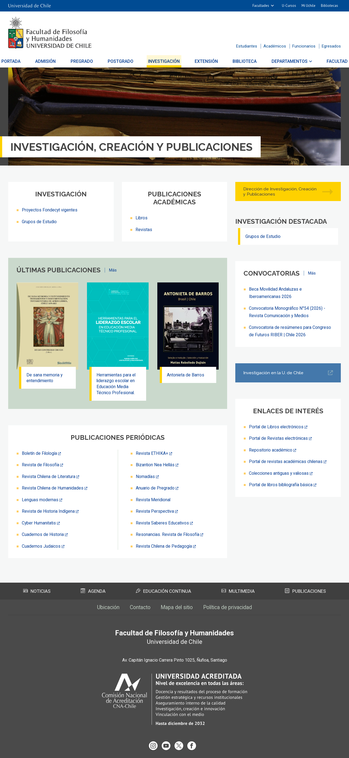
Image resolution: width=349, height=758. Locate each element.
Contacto (138, 607)
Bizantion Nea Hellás (156, 465)
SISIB (167, 751)
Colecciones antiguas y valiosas (279, 472)
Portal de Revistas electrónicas (279, 437)
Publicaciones (305, 591)
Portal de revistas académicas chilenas (286, 460)
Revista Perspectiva (155, 511)
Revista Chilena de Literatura (49, 477)
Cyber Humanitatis (39, 523)
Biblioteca (240, 61)
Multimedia (238, 591)
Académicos (274, 46)
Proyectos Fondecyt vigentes (50, 210)
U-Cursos (289, 5)
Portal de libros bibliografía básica (282, 483)
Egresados (331, 46)
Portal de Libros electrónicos (277, 426)
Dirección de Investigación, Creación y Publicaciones (280, 191)
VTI (176, 751)
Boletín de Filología (40, 454)
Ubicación (105, 607)
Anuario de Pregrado (155, 488)
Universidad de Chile (196, 751)
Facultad (328, 61)
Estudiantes (246, 46)
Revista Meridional (154, 500)
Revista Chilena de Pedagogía (164, 545)
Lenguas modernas (40, 500)
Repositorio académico (271, 449)
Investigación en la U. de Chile (273, 372)
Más (113, 269)
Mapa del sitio (177, 607)
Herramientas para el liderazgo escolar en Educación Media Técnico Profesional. (117, 384)
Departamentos (283, 61)
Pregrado (86, 61)
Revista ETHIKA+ (152, 454)
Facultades (260, 5)
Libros (142, 217)
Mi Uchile (308, 5)
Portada (19, 61)
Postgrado (123, 61)
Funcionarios (303, 46)
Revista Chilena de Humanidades (53, 488)
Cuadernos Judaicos (41, 545)
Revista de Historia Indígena (49, 511)
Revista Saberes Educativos (162, 523)
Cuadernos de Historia (43, 534)
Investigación (164, 61)
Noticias (37, 591)
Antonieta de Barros (186, 374)
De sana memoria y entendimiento (45, 378)
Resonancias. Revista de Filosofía (168, 534)
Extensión (204, 61)
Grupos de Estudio (39, 221)
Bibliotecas (329, 5)
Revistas (144, 229)
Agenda (93, 591)
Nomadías (145, 477)
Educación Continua (163, 591)
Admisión (52, 61)
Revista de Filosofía (41, 465)
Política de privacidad (230, 607)
